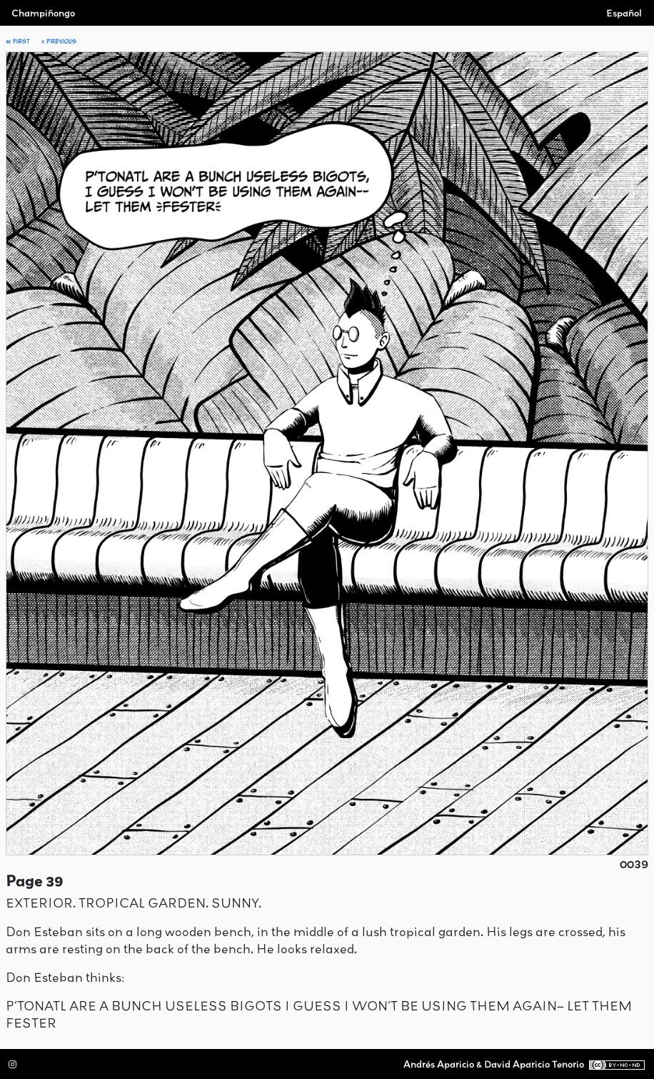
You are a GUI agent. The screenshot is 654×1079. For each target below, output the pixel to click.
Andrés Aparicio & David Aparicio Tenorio (493, 1064)
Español (624, 13)
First (18, 41)
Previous (58, 41)
